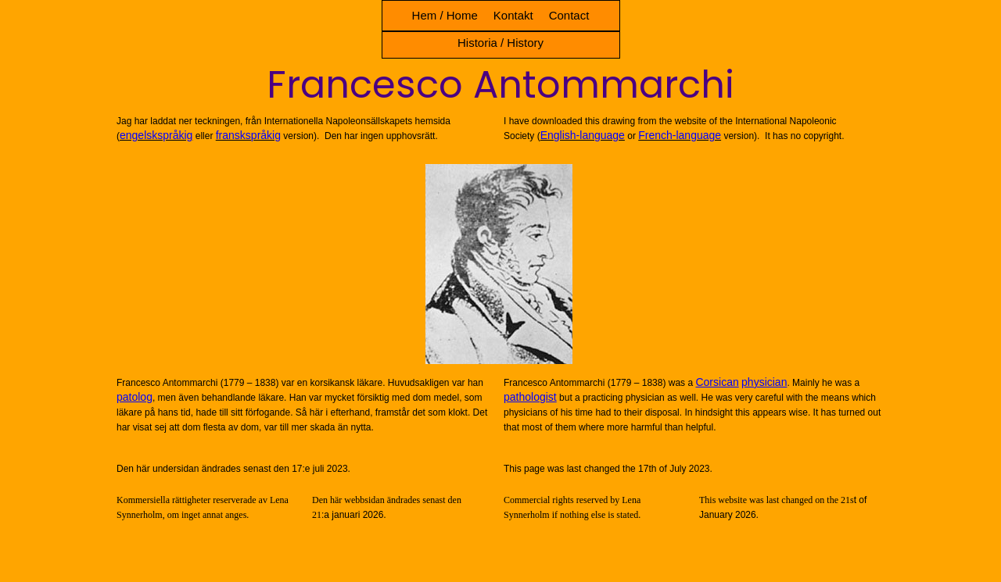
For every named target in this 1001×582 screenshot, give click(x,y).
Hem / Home (445, 15)
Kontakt (513, 15)
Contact (569, 15)
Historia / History (500, 42)
